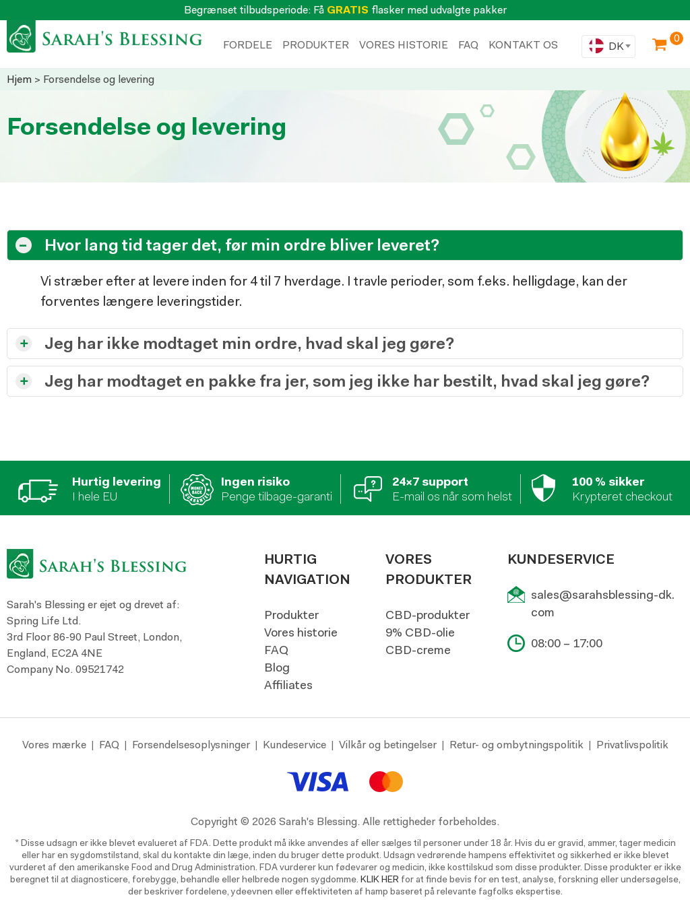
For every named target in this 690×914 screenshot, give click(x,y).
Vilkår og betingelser (388, 745)
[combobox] (608, 46)
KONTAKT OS (523, 45)
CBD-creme (418, 650)
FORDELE (247, 45)
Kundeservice (294, 745)
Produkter (291, 615)
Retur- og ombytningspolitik (516, 745)
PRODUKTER (315, 45)
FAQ (276, 650)
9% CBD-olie (420, 632)
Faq (468, 45)
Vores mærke (54, 745)
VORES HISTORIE (403, 45)
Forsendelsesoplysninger (191, 745)
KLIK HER (379, 879)
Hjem (19, 79)
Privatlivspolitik (632, 745)
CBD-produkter (427, 615)
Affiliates (288, 685)
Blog (277, 667)
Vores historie (301, 632)
